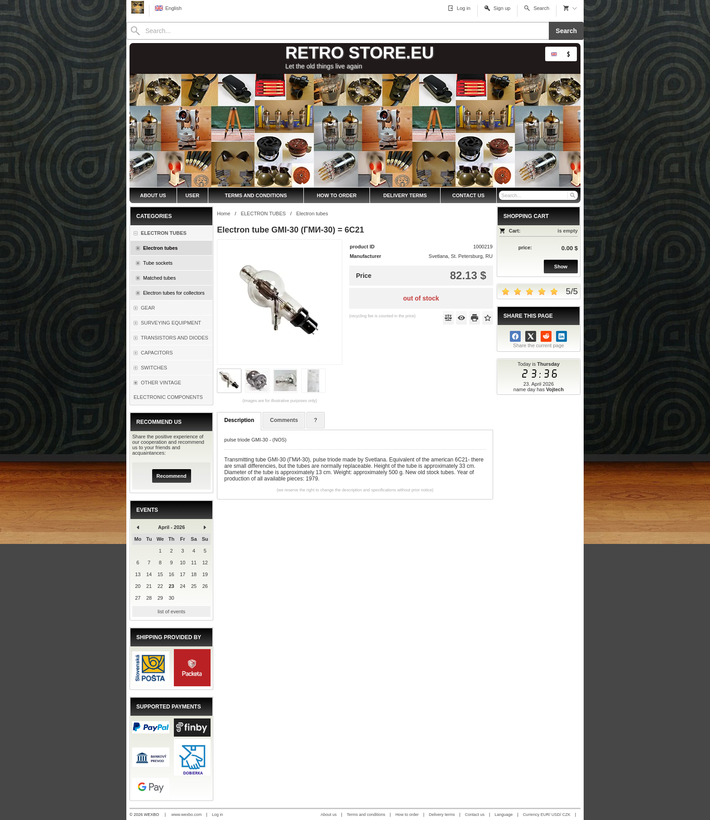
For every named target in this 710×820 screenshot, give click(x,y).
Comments (284, 420)
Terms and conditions (366, 814)
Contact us (475, 814)
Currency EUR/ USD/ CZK (547, 814)
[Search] (337, 31)
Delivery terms (442, 814)
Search (566, 30)
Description (239, 420)
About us (329, 814)
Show (560, 266)
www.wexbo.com (187, 814)
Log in (217, 814)
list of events (171, 611)
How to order (407, 814)
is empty (567, 230)
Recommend (172, 476)
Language (503, 814)
